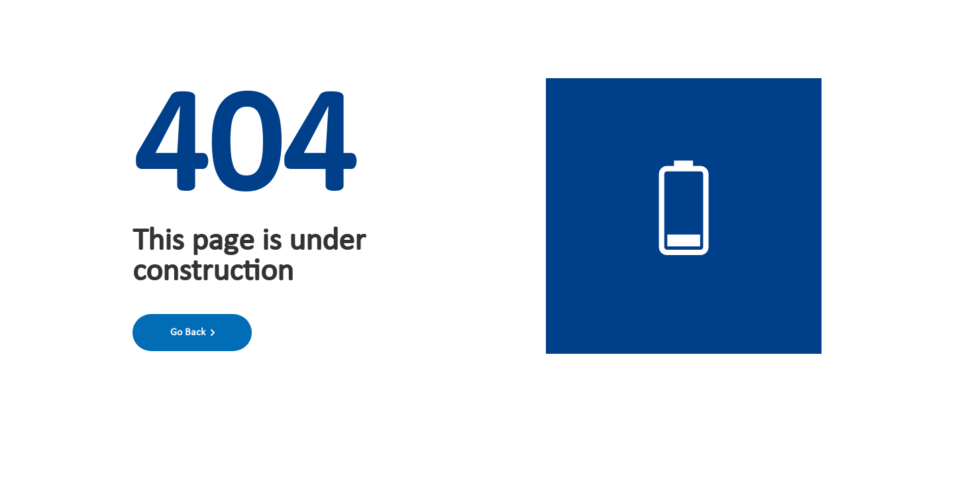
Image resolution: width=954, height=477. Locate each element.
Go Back (192, 332)
